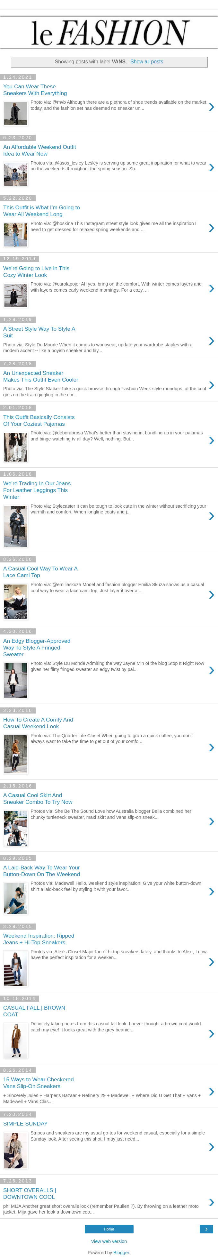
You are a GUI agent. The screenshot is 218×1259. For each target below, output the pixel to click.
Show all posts (146, 61)
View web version (109, 1241)
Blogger (121, 1252)
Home (109, 1229)
